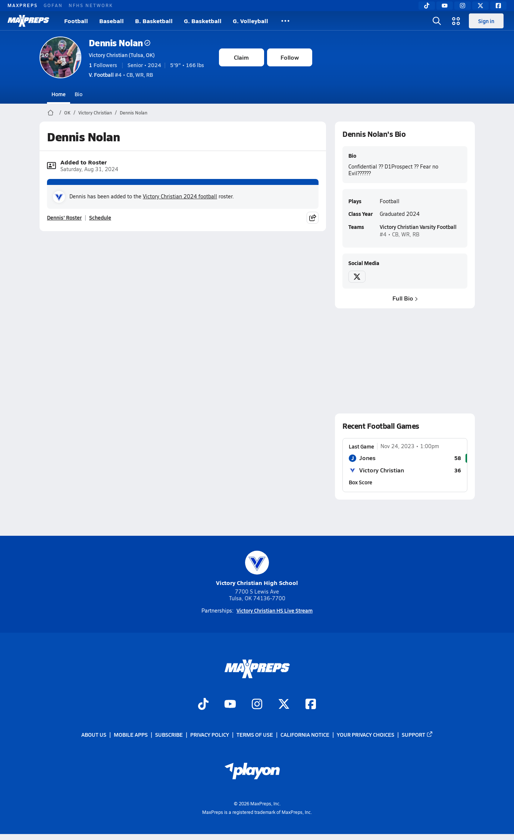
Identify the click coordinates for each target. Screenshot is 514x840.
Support (417, 734)
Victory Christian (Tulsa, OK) (122, 54)
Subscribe (169, 734)
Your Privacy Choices (365, 734)
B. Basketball (154, 20)
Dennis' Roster (64, 217)
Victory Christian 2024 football (180, 196)
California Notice (304, 734)
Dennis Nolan (119, 42)
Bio (78, 94)
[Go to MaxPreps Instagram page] (257, 704)
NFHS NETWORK (91, 5)
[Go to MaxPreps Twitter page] (284, 704)
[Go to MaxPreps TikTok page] (203, 704)
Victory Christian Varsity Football (417, 226)
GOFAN (53, 5)
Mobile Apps (131, 734)
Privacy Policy (209, 734)
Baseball (111, 20)
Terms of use (254, 734)
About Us (93, 734)
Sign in (486, 21)
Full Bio (404, 298)
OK (67, 113)
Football (76, 20)
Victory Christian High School (257, 569)
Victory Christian (95, 113)
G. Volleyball (250, 20)
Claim (241, 57)
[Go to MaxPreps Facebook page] (311, 704)
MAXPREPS (22, 5)
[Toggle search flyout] (436, 21)
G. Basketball (203, 20)
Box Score (360, 481)
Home (58, 94)
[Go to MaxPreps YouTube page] (230, 704)
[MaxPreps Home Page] (50, 113)
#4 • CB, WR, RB (121, 74)
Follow (289, 57)
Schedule (100, 217)
